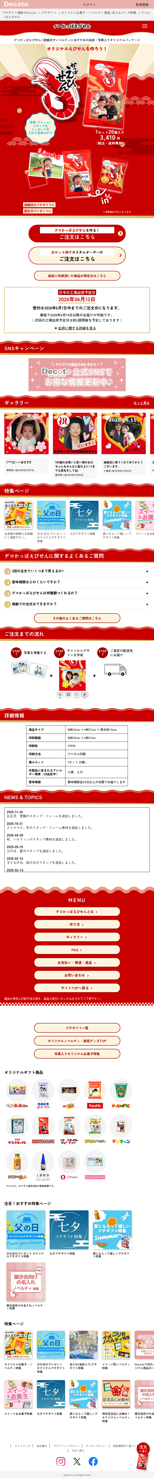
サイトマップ (22, 1446)
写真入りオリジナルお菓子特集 (77, 1053)
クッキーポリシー (96, 1446)
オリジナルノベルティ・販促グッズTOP (77, 1041)
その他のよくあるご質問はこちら (77, 618)
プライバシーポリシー (66, 1446)
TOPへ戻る (78, 1450)
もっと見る (141, 402)
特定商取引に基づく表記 (127, 1446)
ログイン (89, 4)
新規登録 (142, 4)
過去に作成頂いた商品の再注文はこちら (77, 275)
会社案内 (42, 1446)
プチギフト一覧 (77, 1028)
